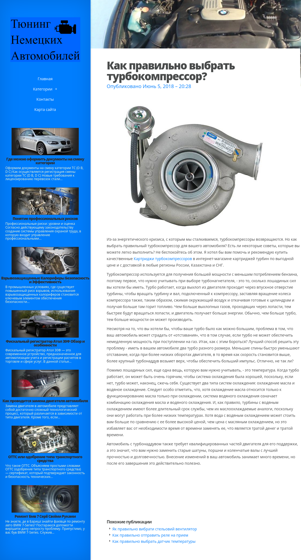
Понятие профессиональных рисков (45, 218)
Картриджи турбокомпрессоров (163, 258)
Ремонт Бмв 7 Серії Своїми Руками (45, 516)
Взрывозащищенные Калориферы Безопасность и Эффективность (45, 279)
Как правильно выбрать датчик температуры (154, 541)
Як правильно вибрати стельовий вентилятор (154, 528)
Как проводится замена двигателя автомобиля (45, 400)
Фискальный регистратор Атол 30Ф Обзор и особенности (45, 343)
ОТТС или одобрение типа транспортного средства (45, 458)
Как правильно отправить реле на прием (150, 535)
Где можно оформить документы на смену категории (45, 160)
